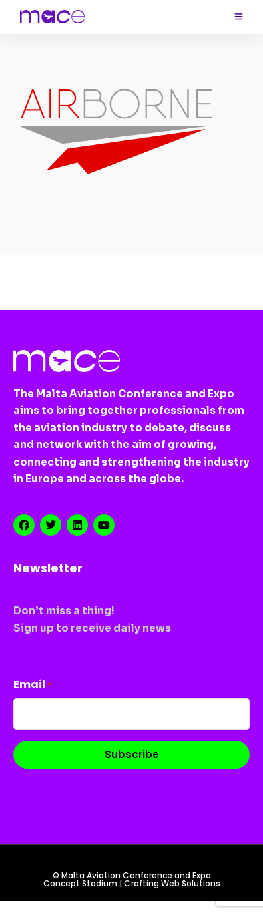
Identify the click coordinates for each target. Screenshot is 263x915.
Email (32, 684)
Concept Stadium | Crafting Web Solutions (131, 884)
